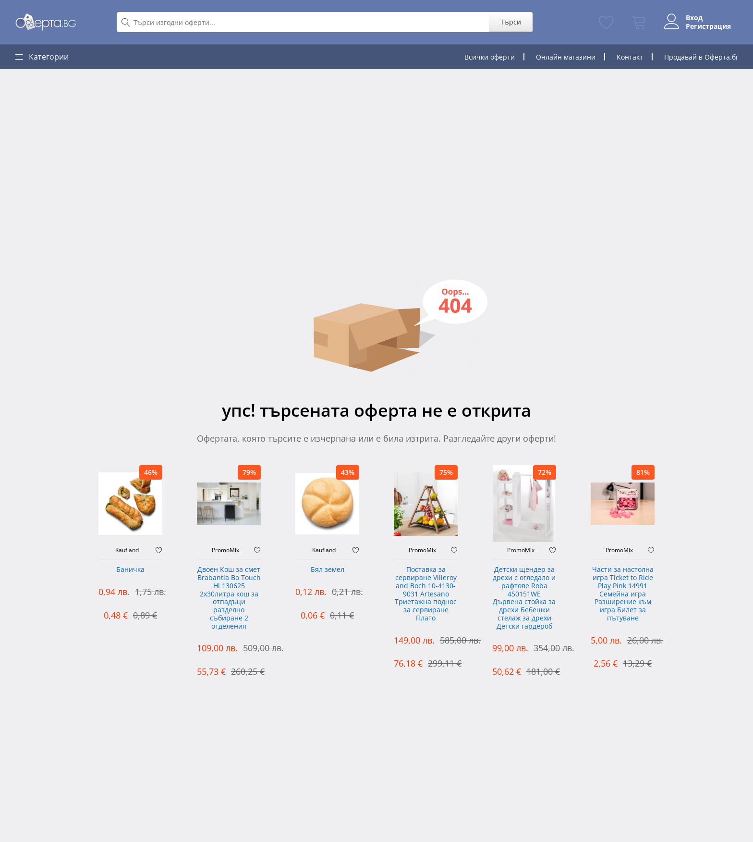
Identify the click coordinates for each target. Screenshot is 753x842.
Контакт (630, 57)
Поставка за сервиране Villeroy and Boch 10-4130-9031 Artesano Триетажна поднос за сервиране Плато (426, 594)
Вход (694, 17)
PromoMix (225, 550)
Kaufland (127, 550)
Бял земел (327, 570)
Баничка (130, 570)
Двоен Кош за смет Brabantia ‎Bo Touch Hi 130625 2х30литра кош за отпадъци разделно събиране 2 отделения (229, 598)
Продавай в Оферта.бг (701, 57)
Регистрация (708, 26)
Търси (510, 21)
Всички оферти (489, 57)
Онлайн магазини (565, 57)
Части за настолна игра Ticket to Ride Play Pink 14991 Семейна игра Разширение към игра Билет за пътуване (623, 594)
